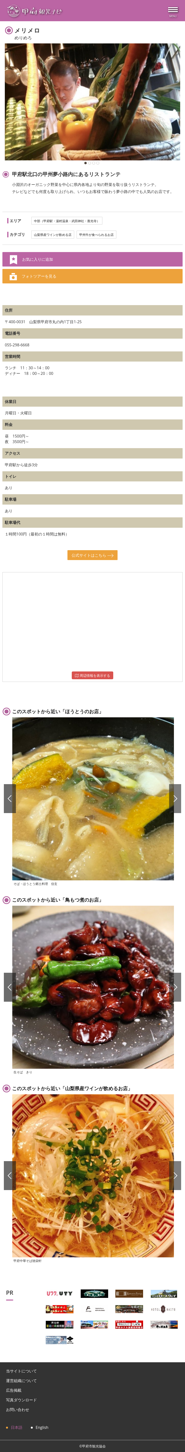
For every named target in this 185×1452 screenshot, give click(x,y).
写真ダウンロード (21, 1400)
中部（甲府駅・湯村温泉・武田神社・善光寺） (67, 221)
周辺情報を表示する (92, 675)
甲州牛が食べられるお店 (96, 235)
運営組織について (21, 1380)
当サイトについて (21, 1371)
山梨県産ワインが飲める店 (53, 235)
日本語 (16, 1427)
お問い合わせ (17, 1409)
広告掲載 (13, 1390)
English (42, 1427)
